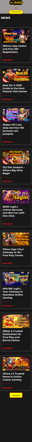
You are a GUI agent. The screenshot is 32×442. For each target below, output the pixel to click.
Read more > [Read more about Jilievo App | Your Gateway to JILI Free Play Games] (8, 263)
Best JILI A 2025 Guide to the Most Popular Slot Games (15, 88)
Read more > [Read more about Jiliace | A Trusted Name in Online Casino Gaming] (8, 388)
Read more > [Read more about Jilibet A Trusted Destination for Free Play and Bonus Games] (8, 348)
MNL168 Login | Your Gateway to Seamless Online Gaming (13, 293)
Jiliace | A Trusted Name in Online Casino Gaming (13, 376)
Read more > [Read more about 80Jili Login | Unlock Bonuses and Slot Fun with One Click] (8, 224)
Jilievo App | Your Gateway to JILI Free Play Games (13, 252)
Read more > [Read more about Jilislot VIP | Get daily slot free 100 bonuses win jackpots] (8, 142)
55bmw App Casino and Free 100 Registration (14, 48)
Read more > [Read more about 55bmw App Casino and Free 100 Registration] (8, 60)
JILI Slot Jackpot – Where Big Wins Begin (14, 170)
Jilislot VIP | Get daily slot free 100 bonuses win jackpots (13, 129)
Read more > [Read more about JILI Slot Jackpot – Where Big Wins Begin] (8, 181)
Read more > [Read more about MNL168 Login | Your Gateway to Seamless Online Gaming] (8, 306)
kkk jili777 (16, 422)
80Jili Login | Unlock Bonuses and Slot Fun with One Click (13, 211)
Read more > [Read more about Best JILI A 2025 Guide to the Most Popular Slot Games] (8, 99)
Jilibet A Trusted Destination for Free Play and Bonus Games (13, 336)
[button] (16, 7)
